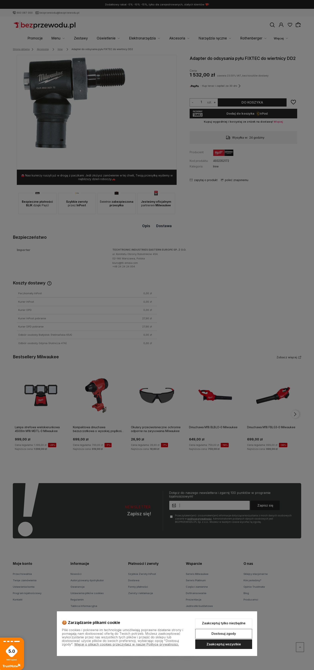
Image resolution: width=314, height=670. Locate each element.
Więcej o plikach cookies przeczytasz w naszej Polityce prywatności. (126, 644)
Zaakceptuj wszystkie (223, 644)
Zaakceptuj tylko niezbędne (224, 623)
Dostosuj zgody (223, 634)
